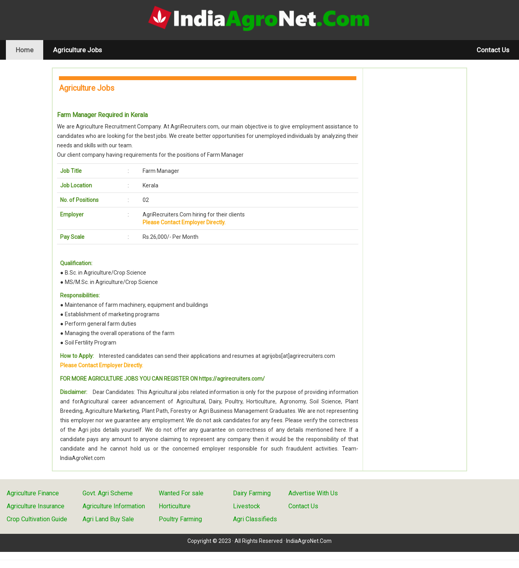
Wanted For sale (181, 493)
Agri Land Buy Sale (108, 519)
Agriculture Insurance (35, 506)
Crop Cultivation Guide (37, 519)
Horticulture (175, 506)
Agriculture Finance (33, 493)
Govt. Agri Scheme (108, 493)
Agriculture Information (114, 506)
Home (29, 50)
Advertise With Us (313, 493)
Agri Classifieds (255, 519)
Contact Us (493, 50)
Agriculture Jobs (77, 50)
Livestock (246, 506)
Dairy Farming (252, 493)
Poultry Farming (180, 519)
